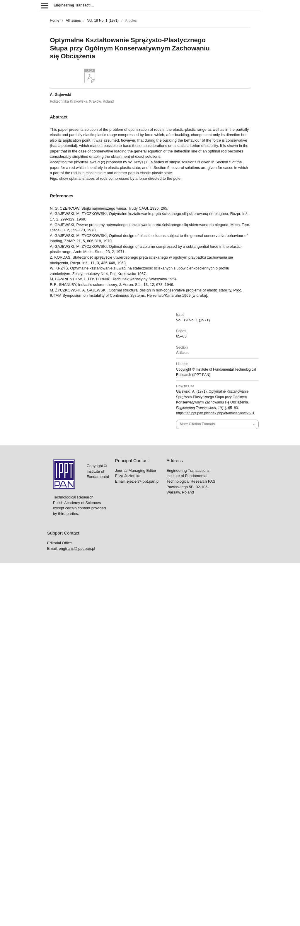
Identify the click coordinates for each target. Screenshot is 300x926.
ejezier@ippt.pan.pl (143, 481)
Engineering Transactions (75, 5)
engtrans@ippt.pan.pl (77, 548)
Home (54, 20)
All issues (73, 20)
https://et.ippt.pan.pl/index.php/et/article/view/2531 (215, 413)
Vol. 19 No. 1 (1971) (103, 20)
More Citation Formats (197, 424)
